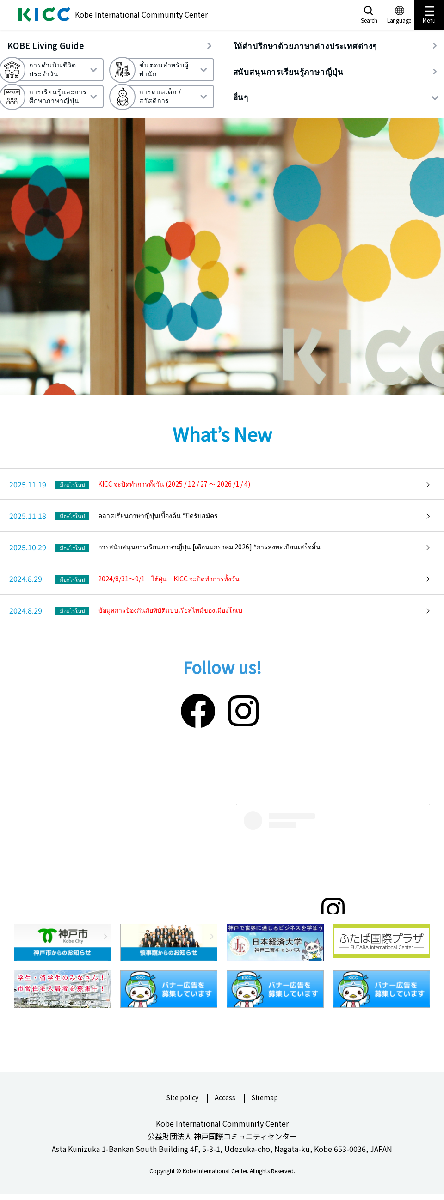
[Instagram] (243, 708)
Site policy (182, 1098)
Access (225, 1098)
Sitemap (265, 1098)
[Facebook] (198, 708)
